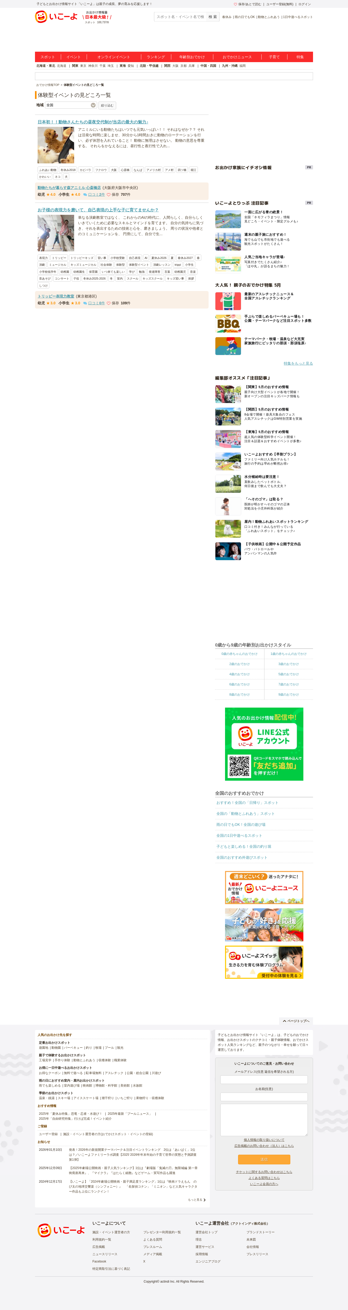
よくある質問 (152, 1239)
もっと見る (195, 1199)
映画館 (87, 1085)
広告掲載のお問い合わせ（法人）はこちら (264, 1146)
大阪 (175, 66)
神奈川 (93, 66)
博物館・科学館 (106, 1085)
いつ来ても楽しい (113, 271)
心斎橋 (125, 169)
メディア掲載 (152, 1254)
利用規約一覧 (101, 1239)
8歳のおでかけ (239, 694)
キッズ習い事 (175, 278)
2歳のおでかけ (239, 664)
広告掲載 (98, 1247)
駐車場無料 (94, 1073)
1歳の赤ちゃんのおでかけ (288, 654)
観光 (120, 1048)
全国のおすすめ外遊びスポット (242, 857)
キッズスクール (153, 278)
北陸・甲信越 (149, 66)
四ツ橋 (182, 169)
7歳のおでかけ (288, 684)
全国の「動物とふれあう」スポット (245, 813)
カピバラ (85, 169)
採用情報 (202, 1254)
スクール (132, 278)
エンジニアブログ (208, 1261)
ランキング (156, 57)
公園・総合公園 (138, 1073)
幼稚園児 (180, 271)
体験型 (120, 264)
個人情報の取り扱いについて (264, 1140)
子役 (76, 278)
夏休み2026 (158, 257)
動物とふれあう (269, 17)
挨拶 (191, 278)
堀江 (193, 169)
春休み (227, 17)
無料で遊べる (73, 1073)
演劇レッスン (161, 264)
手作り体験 (62, 1060)
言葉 (167, 271)
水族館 (137, 1085)
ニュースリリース (104, 1254)
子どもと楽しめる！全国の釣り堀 (243, 846)
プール (109, 1048)
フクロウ (101, 169)
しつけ (43, 285)
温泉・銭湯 (47, 1098)
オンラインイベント (113, 57)
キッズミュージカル (83, 264)
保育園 (93, 271)
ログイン (304, 4)
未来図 (251, 1239)
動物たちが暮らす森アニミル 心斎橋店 (69, 188)
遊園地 (43, 1048)
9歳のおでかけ (288, 694)
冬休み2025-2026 (94, 278)
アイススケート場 (85, 1098)
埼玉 (111, 66)
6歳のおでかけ (239, 684)
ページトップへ (296, 1021)
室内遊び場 (72, 1085)
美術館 (125, 1085)
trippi (178, 264)
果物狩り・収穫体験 (150, 1098)
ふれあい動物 (47, 169)
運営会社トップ (206, 1232)
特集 (300, 57)
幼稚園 (65, 271)
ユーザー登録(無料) (279, 4)
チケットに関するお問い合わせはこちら (264, 1172)
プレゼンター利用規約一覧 (162, 1232)
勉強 (142, 271)
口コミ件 (94, 194)
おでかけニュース (237, 57)
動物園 (56, 1048)
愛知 (131, 66)
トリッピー (59, 257)
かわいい (45, 176)
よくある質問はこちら (264, 1178)
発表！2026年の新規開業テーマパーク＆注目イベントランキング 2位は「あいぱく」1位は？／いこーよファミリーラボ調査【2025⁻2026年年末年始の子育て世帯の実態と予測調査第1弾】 (133, 1154)
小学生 (189, 264)
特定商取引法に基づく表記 (111, 1269)
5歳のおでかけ (288, 674)
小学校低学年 (47, 271)
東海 (123, 66)
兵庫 (191, 66)
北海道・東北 (45, 66)
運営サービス (205, 1247)
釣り (89, 1048)
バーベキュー (73, 1048)
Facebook (99, 1261)
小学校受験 (117, 257)
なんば (138, 169)
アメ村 (169, 169)
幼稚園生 (79, 271)
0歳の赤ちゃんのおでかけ (239, 654)
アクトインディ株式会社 (249, 1223)
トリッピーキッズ (81, 257)
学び (132, 271)
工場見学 (45, 1060)
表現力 (43, 257)
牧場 (98, 1048)
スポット (47, 57)
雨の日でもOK (245, 17)
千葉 (102, 66)
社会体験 (106, 264)
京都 (183, 66)
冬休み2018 (68, 169)
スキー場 (64, 1098)
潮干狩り (108, 1098)
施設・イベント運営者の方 (111, 1232)
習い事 (102, 257)
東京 (83, 66)
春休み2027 (185, 257)
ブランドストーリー (260, 1232)
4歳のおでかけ (239, 674)
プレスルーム (152, 1247)
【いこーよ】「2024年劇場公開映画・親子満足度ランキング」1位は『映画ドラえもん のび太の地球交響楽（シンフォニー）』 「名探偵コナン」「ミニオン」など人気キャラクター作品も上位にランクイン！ (133, 1186)
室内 (120, 278)
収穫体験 (104, 1060)
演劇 (42, 264)
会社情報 (252, 1247)
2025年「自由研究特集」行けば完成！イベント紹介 (75, 1119)
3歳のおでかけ (288, 664)
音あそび (45, 278)
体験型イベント (139, 264)
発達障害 (154, 271)
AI (146, 257)
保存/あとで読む (247, 4)
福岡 (242, 66)
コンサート (62, 278)
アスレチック (114, 1073)
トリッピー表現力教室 (56, 296)
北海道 (61, 66)
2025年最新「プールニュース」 (130, 1114)
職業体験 (120, 1060)
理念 (199, 1239)
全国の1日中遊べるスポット (239, 835)
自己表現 (134, 257)
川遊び (156, 1073)
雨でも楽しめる (50, 1085)
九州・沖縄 (230, 66)
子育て (274, 57)
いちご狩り (125, 1098)
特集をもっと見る (298, 363)
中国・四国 (208, 66)
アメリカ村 (153, 169)
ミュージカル (57, 264)
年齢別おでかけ (192, 57)
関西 (167, 66)
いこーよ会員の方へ (264, 1184)
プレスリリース (257, 1254)
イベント (73, 57)
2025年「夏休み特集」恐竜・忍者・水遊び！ (70, 1114)
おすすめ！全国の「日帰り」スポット (247, 803)
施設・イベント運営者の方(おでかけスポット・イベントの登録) (108, 1134)
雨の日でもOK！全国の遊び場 (241, 824)
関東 (75, 66)
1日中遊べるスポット (298, 17)
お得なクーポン (50, 1073)
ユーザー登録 (48, 1134)
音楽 (193, 271)
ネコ (58, 176)
